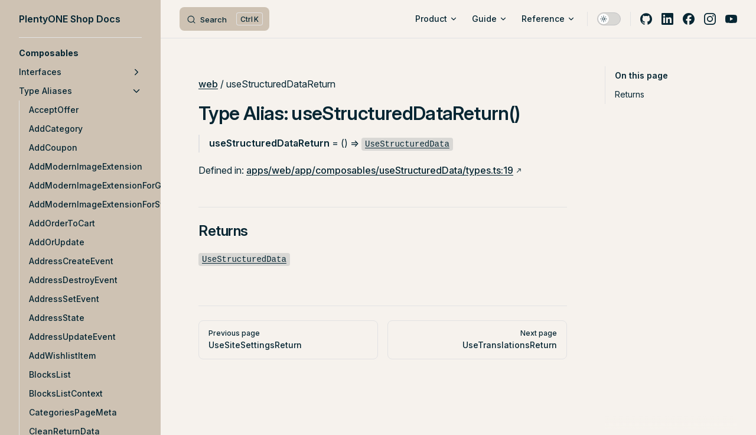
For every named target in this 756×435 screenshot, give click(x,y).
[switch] (609, 18)
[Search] (224, 19)
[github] (646, 19)
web (208, 84)
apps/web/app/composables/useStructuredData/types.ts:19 (379, 170)
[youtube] (731, 19)
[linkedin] (667, 19)
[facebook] (688, 19)
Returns (629, 94)
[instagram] (710, 19)
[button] (80, 53)
